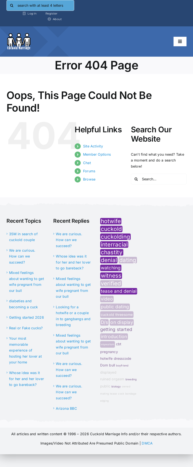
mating (104, 393)
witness (111, 275)
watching (111, 267)
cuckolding (115, 237)
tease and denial (119, 291)
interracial (114, 244)
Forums (89, 171)
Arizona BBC (66, 408)
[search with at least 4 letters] (40, 5)
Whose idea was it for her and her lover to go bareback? (26, 379)
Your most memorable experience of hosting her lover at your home (25, 350)
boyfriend (122, 365)
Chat (87, 163)
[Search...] (159, 179)
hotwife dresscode (115, 358)
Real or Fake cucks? (26, 328)
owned (126, 386)
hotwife (111, 221)
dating (127, 260)
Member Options (97, 154)
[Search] (11, 5)
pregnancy (109, 352)
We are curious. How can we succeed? (22, 256)
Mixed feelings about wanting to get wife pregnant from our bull (26, 281)
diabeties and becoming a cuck (23, 304)
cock (121, 393)
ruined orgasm (112, 379)
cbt (118, 344)
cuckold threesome (117, 314)
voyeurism (107, 344)
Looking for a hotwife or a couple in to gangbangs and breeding (73, 316)
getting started (116, 329)
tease (113, 393)
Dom (104, 365)
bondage (130, 393)
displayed (108, 372)
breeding (131, 379)
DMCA (147, 443)
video (107, 299)
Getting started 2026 (26, 317)
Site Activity (93, 146)
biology (116, 386)
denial (109, 260)
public (105, 386)
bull (112, 365)
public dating (115, 306)
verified (111, 283)
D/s (104, 322)
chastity (112, 252)
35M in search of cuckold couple (23, 237)
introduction (114, 336)
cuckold (111, 229)
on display (121, 322)
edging (104, 400)
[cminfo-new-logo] (18, 34)
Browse (89, 179)
